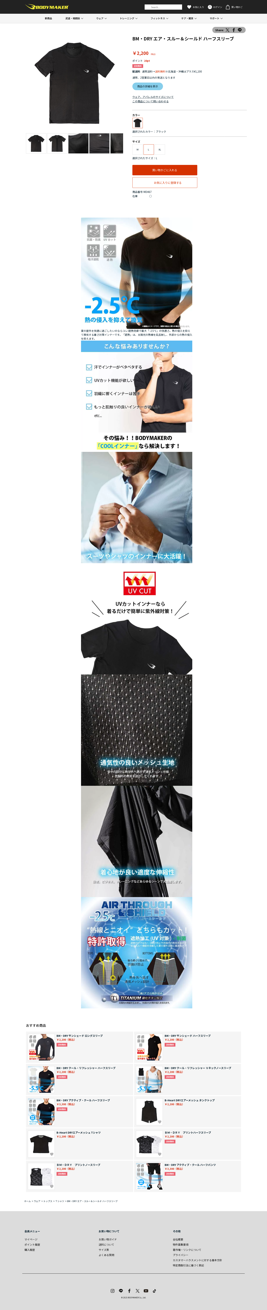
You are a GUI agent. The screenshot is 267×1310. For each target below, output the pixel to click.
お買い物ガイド (108, 1239)
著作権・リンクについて (187, 1250)
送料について (106, 1244)
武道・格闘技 (72, 18)
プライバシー (180, 1255)
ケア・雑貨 (187, 18)
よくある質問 (106, 1255)
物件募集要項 (180, 1244)
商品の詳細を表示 (147, 86)
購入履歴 (29, 1250)
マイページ (30, 1239)
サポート (214, 18)
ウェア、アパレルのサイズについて (153, 97)
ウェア (99, 18)
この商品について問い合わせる (150, 101)
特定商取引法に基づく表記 (188, 1265)
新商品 (48, 18)
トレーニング (127, 18)
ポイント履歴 (32, 1244)
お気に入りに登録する (168, 183)
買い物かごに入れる (164, 170)
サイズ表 (104, 1250)
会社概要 (178, 1239)
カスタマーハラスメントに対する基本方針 (197, 1260)
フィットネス (158, 18)
